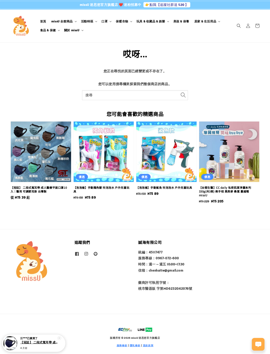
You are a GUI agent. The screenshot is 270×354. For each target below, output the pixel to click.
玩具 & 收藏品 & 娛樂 (150, 21)
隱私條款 (135, 345)
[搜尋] (183, 95)
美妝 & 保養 (181, 21)
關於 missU (72, 30)
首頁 (43, 21)
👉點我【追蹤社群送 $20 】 (167, 5)
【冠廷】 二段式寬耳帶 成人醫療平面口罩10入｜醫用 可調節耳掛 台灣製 (38, 344)
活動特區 (87, 21)
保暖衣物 (122, 21)
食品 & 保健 (48, 30)
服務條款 (122, 345)
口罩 (104, 21)
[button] (238, 25)
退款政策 (148, 345)
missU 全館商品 (62, 21)
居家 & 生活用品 (205, 21)
